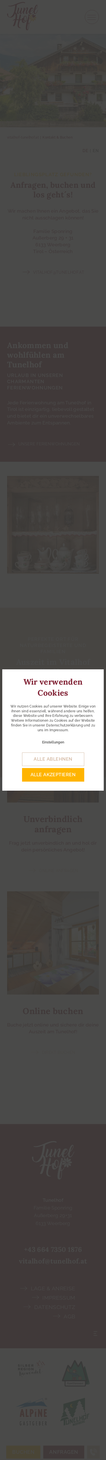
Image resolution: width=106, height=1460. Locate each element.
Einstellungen (53, 742)
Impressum (58, 730)
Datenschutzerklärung (64, 725)
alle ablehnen (53, 759)
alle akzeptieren (53, 774)
